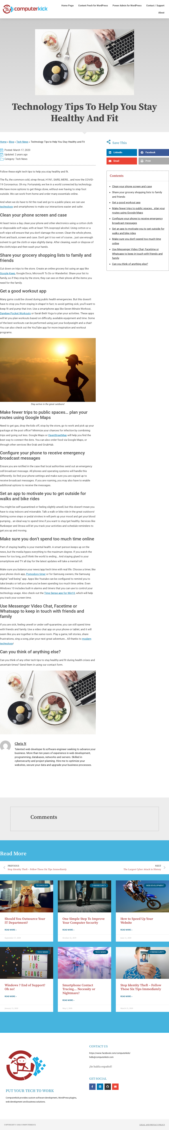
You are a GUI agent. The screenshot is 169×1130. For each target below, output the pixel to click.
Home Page (67, 5)
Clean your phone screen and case (132, 186)
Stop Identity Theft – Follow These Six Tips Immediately (140, 987)
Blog (11, 141)
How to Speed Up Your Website (136, 921)
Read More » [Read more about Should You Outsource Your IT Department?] (11, 930)
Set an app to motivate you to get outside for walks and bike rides (138, 231)
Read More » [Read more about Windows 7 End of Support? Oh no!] (11, 996)
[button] (122, 152)
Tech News (22, 141)
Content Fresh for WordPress (93, 5)
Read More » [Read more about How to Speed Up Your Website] (126, 930)
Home (3, 141)
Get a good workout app (126, 202)
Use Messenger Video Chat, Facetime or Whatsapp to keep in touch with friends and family (137, 254)
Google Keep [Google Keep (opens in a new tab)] (7, 273)
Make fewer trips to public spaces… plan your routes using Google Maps (138, 210)
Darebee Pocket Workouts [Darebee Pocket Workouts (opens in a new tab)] (15, 313)
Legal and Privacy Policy (152, 1125)
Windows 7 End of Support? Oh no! (25, 987)
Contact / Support (155, 5)
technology (6, 206)
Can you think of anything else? (130, 263)
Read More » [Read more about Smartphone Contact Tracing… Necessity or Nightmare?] (68, 1000)
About (161, 12)
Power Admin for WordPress (127, 5)
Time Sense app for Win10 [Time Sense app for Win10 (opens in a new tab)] (59, 593)
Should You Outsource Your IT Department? (25, 921)
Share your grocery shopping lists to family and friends (137, 194)
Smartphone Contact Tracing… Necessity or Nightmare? (78, 989)
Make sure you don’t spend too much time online (136, 241)
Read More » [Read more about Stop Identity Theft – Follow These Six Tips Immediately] (126, 996)
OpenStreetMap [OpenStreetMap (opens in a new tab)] (57, 435)
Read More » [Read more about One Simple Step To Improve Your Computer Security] (68, 930)
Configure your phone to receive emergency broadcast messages (137, 221)
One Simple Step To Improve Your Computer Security (83, 921)
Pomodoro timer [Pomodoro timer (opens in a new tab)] (36, 574)
